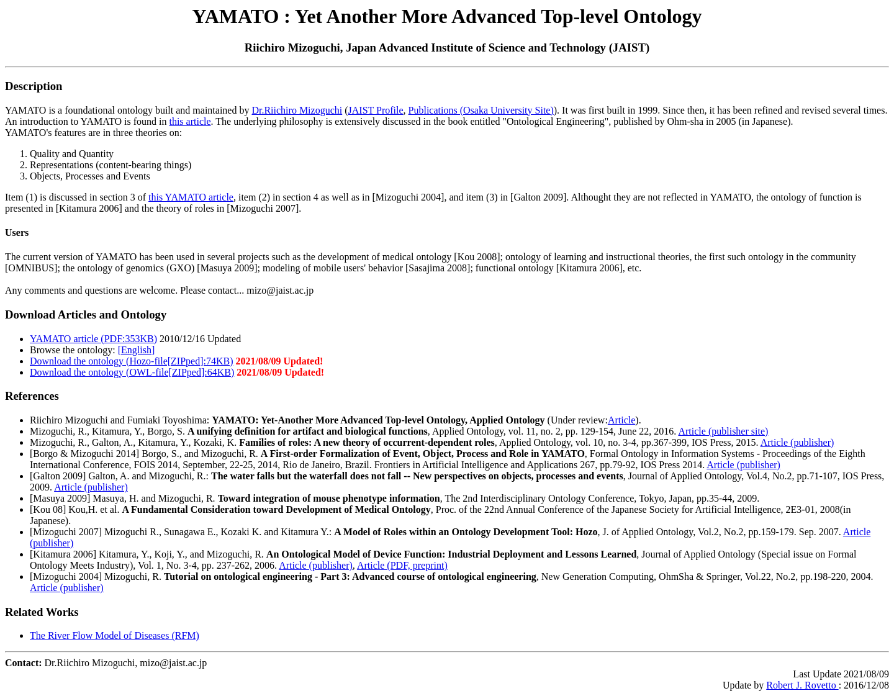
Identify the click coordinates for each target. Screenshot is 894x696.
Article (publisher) (797, 442)
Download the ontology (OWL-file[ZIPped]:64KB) (132, 372)
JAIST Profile (376, 110)
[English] (136, 350)
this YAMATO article (190, 197)
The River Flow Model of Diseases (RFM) (114, 635)
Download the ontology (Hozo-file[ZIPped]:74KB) (131, 361)
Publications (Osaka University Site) (481, 110)
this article (189, 121)
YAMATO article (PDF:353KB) (93, 338)
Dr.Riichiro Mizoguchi (296, 110)
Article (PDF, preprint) (402, 565)
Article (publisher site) (723, 431)
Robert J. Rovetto (802, 685)
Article (621, 420)
